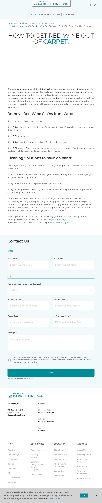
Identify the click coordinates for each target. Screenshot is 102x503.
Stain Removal (47, 23)
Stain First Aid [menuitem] (60, 455)
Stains (34, 23)
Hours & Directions (16, 415)
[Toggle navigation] (3, 5)
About (25, 23)
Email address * (59, 299)
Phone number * (15, 299)
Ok (84, 495)
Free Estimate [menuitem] (14, 478)
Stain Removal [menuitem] (60, 450)
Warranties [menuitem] (59, 471)
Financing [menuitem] (12, 482)
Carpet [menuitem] (11, 464)
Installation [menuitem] (59, 476)
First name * (13, 258)
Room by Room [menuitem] (84, 455)
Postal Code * (13, 316)
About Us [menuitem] (81, 450)
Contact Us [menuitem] (82, 466)
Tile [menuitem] (9, 473)
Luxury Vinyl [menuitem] (13, 455)
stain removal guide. (60, 222)
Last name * (57, 258)
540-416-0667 (68, 14)
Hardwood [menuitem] (12, 459)
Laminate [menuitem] (12, 468)
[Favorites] (94, 5)
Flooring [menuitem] (11, 450)
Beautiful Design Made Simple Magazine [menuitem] (37, 466)
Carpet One (13, 23)
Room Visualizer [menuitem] (38, 450)
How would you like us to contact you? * (25, 284)
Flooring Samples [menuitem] (34, 456)
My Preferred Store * (61, 316)
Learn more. (54, 498)
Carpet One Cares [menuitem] (82, 460)
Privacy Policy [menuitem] (83, 478)
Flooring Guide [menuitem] (60, 459)
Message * (12, 332)
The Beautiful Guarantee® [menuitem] (60, 465)
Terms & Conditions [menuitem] (82, 472)
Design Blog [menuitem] (36, 474)
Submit (51, 372)
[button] (90, 5)
